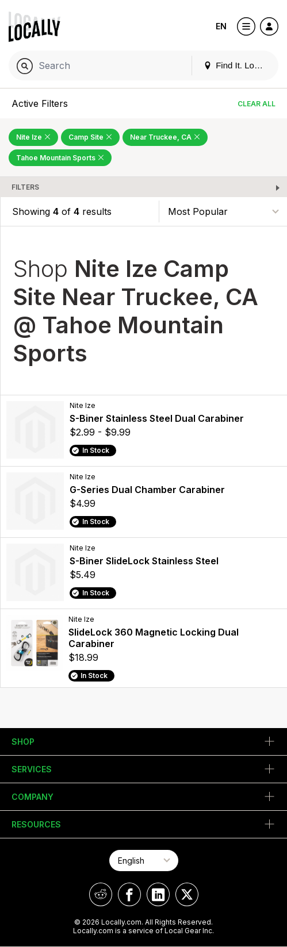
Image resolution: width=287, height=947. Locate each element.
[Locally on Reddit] (100, 894)
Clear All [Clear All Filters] (256, 103)
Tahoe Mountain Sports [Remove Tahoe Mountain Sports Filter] (60, 157)
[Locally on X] (186, 894)
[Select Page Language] (143, 860)
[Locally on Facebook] (129, 894)
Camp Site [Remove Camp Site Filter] (90, 137)
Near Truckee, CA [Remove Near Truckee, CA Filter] (165, 137)
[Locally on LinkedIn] (158, 894)
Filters (25, 187)
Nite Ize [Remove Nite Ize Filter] (33, 137)
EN (221, 26)
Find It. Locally (237, 65)
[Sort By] (223, 211)
